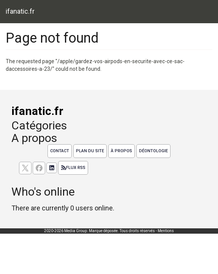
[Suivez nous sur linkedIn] (51, 167)
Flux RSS (73, 167)
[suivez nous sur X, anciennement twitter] (25, 168)
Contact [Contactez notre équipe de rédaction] (59, 150)
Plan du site (90, 150)
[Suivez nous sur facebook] (39, 168)
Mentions (166, 231)
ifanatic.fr (20, 11)
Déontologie (153, 150)
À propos (121, 150)
